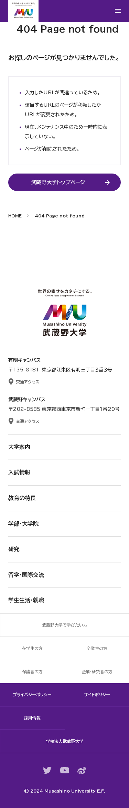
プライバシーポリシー (32, 694)
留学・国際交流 (26, 575)
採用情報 (32, 718)
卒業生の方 (97, 648)
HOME (15, 216)
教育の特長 (22, 498)
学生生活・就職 (26, 600)
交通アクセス (27, 382)
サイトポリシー (97, 694)
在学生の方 (32, 648)
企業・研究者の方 (97, 671)
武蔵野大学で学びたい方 (64, 625)
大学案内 (19, 447)
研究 (13, 549)
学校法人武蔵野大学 (64, 741)
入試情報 (19, 472)
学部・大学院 (23, 523)
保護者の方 (32, 671)
